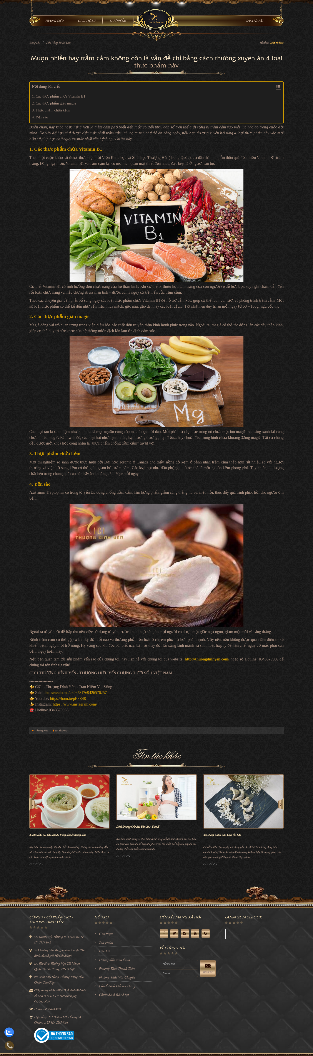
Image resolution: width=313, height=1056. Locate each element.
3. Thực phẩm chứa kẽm (51, 110)
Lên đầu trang (61, 730)
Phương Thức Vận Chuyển (117, 977)
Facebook (235, 934)
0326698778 (277, 42)
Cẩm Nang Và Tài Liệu (58, 42)
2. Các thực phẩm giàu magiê (54, 103)
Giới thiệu (106, 933)
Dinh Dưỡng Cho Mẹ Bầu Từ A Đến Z (137, 827)
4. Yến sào (40, 117)
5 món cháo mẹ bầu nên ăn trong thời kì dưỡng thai (57, 835)
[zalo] (9, 1030)
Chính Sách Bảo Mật (114, 994)
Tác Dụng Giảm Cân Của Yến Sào (222, 835)
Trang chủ (34, 42)
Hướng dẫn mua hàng (114, 959)
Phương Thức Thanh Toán (117, 968)
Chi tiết (36, 864)
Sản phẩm (106, 942)
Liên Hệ (104, 951)
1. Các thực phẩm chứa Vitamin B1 (58, 96)
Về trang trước (42, 730)
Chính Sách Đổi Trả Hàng (117, 986)
